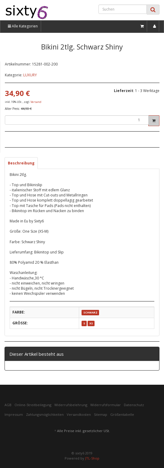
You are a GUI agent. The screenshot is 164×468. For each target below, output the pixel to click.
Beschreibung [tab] (21, 163)
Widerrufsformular (105, 405)
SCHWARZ (90, 312)
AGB (8, 405)
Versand (36, 102)
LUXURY (30, 75)
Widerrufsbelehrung (70, 405)
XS (91, 323)
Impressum (14, 414)
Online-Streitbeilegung (32, 405)
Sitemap (100, 414)
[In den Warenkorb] (153, 120)
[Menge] (77, 120)
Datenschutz (134, 405)
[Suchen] (122, 9)
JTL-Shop (92, 458)
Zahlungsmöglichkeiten (45, 414)
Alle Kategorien (23, 26)
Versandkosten (79, 414)
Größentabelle (122, 414)
